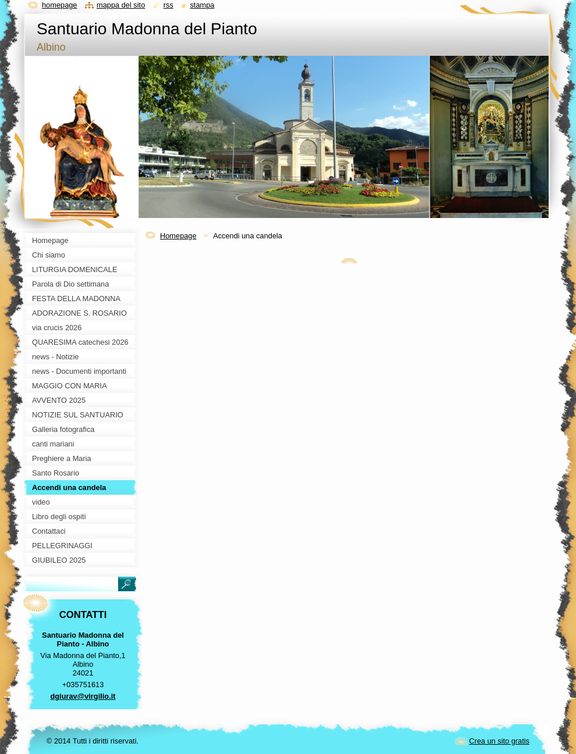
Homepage (178, 235)
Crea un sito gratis (499, 741)
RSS (168, 5)
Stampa (202, 5)
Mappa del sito (121, 5)
